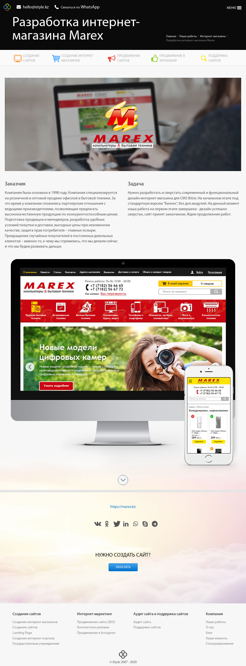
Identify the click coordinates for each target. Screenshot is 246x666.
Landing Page (22, 633)
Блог (209, 633)
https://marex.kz (123, 507)
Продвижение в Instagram (168, 58)
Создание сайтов (26, 58)
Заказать (123, 567)
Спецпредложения (220, 644)
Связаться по (80, 7)
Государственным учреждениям (35, 644)
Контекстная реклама (93, 627)
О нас (210, 627)
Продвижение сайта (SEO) (96, 622)
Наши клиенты (216, 638)
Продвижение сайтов (124, 58)
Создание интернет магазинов (72, 58)
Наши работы (216, 622)
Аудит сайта (142, 622)
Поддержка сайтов (214, 58)
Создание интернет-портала (33, 638)
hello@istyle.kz (36, 7)
